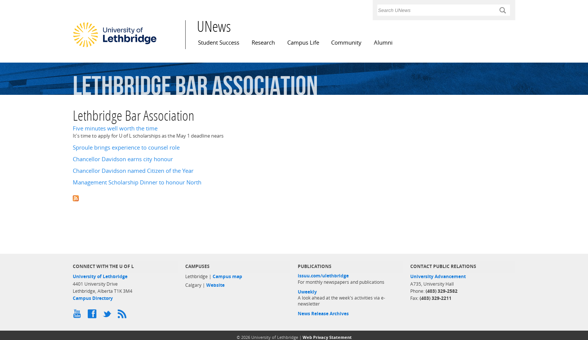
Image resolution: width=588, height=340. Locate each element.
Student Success (218, 42)
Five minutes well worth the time (115, 128)
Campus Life (303, 42)
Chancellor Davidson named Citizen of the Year (133, 171)
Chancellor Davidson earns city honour (123, 159)
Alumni (383, 42)
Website (215, 285)
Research (263, 42)
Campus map (227, 276)
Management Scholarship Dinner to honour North (137, 182)
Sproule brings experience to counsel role (126, 147)
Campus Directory (93, 298)
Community (346, 42)
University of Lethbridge (100, 276)
